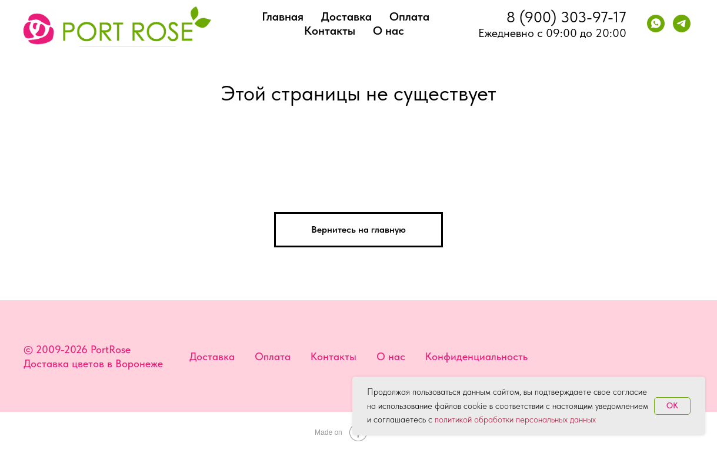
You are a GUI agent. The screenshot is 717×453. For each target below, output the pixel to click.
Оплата (409, 16)
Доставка (346, 16)
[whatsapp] (656, 23)
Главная (283, 16)
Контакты (329, 31)
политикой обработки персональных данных (515, 419)
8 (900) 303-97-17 (566, 17)
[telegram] (682, 23)
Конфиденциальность (476, 356)
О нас (388, 31)
